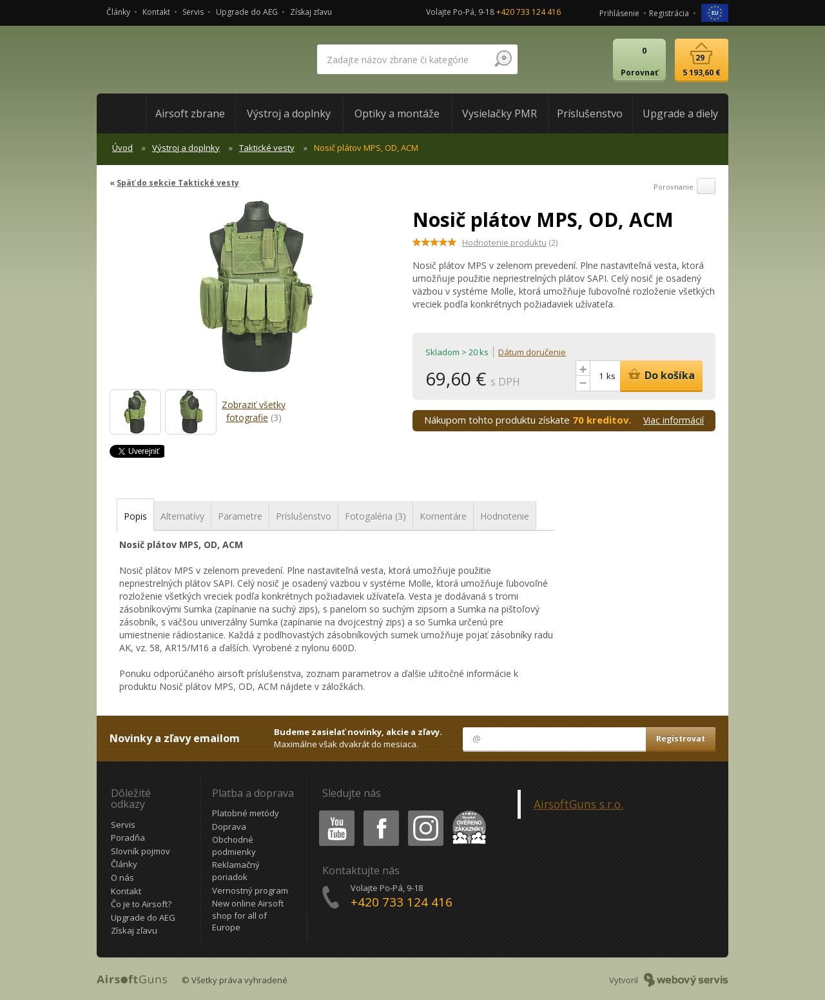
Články (118, 11)
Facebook (380, 812)
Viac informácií (673, 420)
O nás (122, 877)
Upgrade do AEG (247, 11)
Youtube (333, 812)
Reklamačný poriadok (236, 871)
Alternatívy (182, 516)
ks (611, 376)
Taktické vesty (267, 147)
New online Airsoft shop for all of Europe (248, 915)
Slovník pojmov (140, 851)
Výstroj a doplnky (186, 147)
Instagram (425, 812)
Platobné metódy (245, 813)
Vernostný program (250, 890)
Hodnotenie (504, 516)
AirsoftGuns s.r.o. (578, 804)
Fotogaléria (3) (375, 516)
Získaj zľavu (311, 11)
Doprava (229, 826)
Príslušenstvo (303, 516)
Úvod (122, 147)
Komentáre (443, 516)
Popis (135, 516)
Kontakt (156, 11)
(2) (510, 242)
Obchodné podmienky (234, 846)
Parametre (240, 516)
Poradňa (128, 837)
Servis (193, 11)
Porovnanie (684, 187)
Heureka (466, 812)
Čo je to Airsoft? (141, 904)
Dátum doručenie (532, 352)
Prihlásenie (619, 13)
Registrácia (669, 13)
